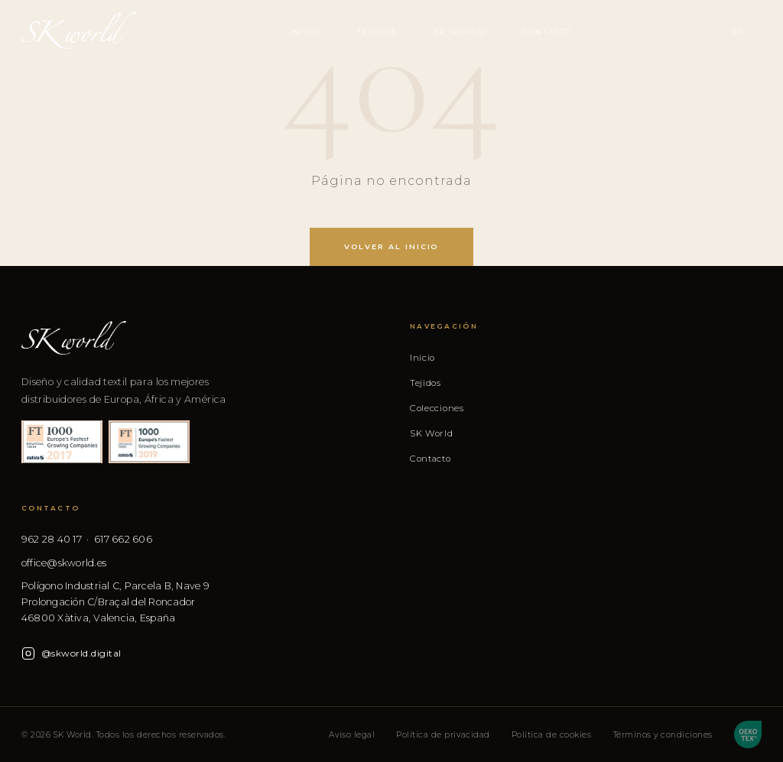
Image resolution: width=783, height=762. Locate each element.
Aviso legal (352, 735)
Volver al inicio (392, 246)
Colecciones (437, 408)
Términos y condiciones (663, 735)
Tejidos (377, 32)
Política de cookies (552, 735)
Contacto (548, 32)
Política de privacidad (442, 735)
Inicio (305, 32)
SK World (460, 32)
